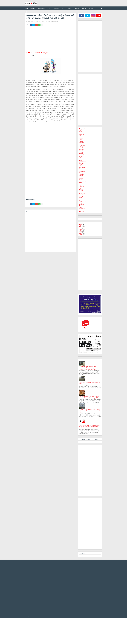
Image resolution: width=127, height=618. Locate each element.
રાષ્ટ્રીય (81, 199)
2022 (80, 229)
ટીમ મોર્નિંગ (81, 155)
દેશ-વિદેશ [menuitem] (83, 8)
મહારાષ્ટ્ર (81, 188)
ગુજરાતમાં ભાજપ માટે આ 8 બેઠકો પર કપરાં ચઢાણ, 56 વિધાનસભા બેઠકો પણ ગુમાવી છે (89, 397)
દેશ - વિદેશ (81, 163)
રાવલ (80, 197)
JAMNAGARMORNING (46, 616)
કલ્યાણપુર (81, 134)
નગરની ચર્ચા (82, 167)
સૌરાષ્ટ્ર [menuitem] (70, 8)
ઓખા (80, 131)
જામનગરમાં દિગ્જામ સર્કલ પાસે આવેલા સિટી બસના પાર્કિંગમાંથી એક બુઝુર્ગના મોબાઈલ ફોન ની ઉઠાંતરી (89, 427)
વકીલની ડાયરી (82, 201)
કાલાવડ (81, 137)
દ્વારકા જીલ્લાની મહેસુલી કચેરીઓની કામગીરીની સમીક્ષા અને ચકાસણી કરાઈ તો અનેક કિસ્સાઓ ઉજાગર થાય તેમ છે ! (88, 368)
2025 (80, 225)
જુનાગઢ (81, 150)
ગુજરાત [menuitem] (77, 8)
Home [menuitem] (26, 8)
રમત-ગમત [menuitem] (90, 8)
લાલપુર (81, 200)
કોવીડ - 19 (81, 138)
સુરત (80, 207)
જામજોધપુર (82, 148)
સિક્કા (80, 205)
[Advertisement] (50, 39)
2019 (80, 233)
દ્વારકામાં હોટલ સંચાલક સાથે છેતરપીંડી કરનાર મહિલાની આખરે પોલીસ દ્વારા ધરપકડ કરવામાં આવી (89, 411)
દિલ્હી (80, 160)
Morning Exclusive (83, 128)
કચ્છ (80, 133)
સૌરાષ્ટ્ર (81, 210)
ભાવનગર (81, 185)
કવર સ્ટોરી (81, 135)
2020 (80, 232)
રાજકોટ (81, 196)
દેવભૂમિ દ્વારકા (82, 161)
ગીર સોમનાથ (82, 145)
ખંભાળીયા (81, 142)
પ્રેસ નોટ (81, 174)
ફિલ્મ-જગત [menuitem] (29, 12)
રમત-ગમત (81, 194)
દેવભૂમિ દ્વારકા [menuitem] (41, 8)
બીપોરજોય (81, 178)
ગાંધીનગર (81, 144)
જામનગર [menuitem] (32, 8)
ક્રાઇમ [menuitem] (49, 8)
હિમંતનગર (81, 211)
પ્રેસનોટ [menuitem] (64, 8)
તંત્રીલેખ (81, 156)
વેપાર (80, 203)
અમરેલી (81, 130)
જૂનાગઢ (81, 152)
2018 (80, 234)
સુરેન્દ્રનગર (82, 208)
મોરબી (80, 192)
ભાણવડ (81, 183)
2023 (80, 228)
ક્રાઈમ (81, 141)
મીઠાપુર (81, 190)
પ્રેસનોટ (81, 175)
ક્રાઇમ (81, 139)
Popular (83, 439)
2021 (80, 230)
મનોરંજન (81, 186)
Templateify (31, 616)
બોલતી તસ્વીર (82, 181)
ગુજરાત (81, 146)
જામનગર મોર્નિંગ (31, 21)
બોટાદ (80, 179)
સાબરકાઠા (81, 204)
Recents (88, 439)
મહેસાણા (81, 189)
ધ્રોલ (80, 166)
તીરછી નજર (82, 159)
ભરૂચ (80, 182)
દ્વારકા (80, 164)
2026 (80, 224)
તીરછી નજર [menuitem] (56, 8)
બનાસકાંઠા (81, 177)
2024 (80, 226)
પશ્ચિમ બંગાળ (82, 171)
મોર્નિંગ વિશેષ (82, 193)
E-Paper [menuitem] (36, 12)
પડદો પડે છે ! (82, 170)
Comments (95, 439)
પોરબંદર (81, 172)
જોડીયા (81, 153)
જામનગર (48, 21)
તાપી (80, 157)
